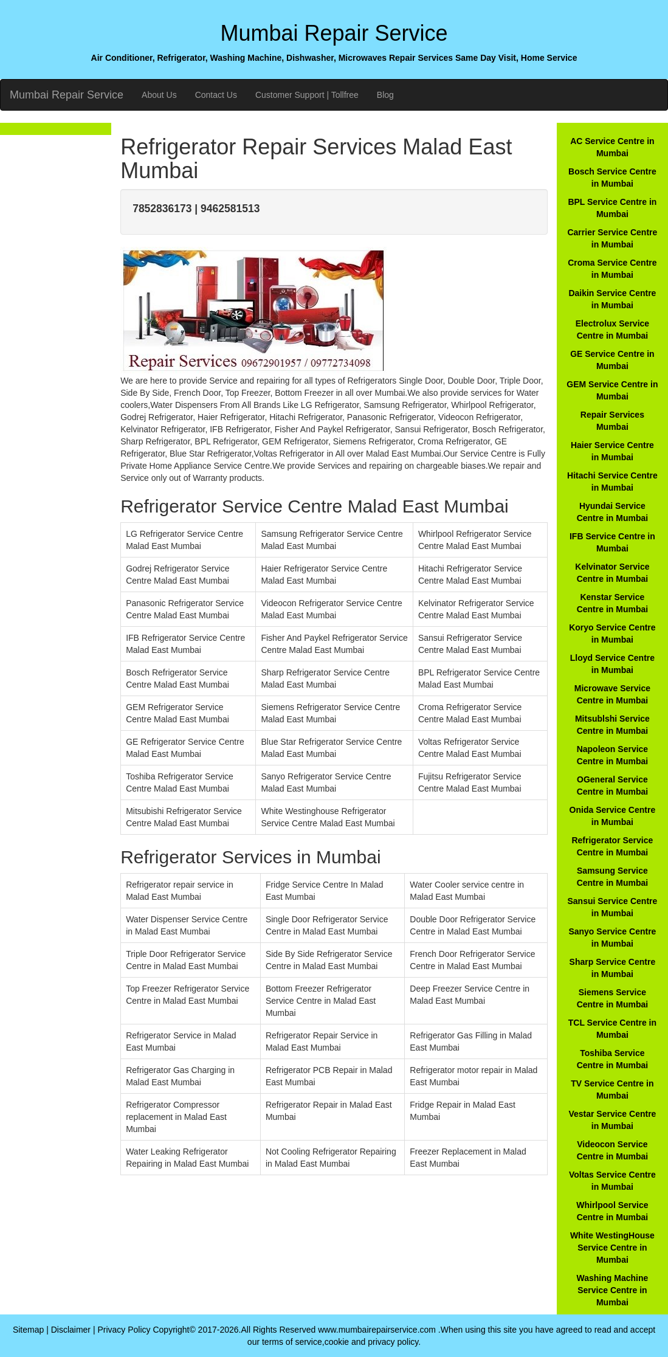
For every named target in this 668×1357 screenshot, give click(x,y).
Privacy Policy (123, 1330)
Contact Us (216, 95)
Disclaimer (71, 1330)
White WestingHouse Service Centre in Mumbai (612, 1248)
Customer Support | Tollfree (307, 95)
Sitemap (28, 1330)
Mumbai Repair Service (66, 95)
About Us (159, 95)
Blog (385, 95)
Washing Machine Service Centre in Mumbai (613, 1290)
